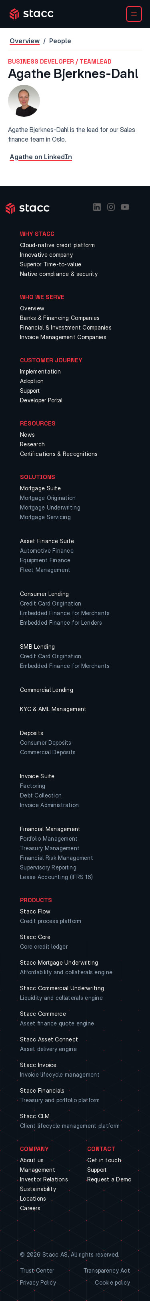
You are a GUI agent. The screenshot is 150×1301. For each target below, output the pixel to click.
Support (30, 390)
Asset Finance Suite (47, 541)
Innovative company (46, 254)
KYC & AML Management (53, 708)
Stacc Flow (35, 911)
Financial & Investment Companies (66, 327)
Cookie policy (112, 1282)
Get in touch (104, 1160)
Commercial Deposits (48, 752)
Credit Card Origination (50, 603)
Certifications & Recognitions (59, 453)
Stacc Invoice (38, 1064)
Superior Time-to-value (50, 264)
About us (32, 1160)
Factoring (33, 785)
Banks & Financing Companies (60, 317)
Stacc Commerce (43, 1013)
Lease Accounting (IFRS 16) (56, 876)
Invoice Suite (37, 776)
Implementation (40, 371)
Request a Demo (109, 1179)
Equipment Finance (45, 560)
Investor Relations (44, 1179)
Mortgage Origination (48, 497)
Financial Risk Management (56, 857)
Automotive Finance (47, 550)
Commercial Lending (46, 689)
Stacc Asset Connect (49, 1039)
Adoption (32, 381)
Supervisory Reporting (48, 867)
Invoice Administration (49, 804)
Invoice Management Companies (63, 337)
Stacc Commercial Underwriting (62, 988)
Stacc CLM (35, 1116)
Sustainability (38, 1188)
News (27, 434)
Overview (25, 41)
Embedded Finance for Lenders (61, 622)
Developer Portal (41, 400)
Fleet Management (45, 569)
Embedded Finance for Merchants (65, 613)
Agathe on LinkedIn (41, 157)
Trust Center (37, 1270)
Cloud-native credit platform (57, 245)
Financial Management (50, 828)
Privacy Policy (38, 1282)
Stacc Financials (42, 1090)
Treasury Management (50, 848)
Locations (33, 1198)
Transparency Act (106, 1270)
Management (37, 1169)
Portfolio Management (49, 838)
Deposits (31, 732)
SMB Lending (37, 646)
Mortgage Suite (40, 488)
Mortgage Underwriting (50, 507)
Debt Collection (41, 795)
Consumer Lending (44, 593)
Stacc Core (35, 936)
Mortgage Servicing (45, 517)
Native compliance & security (59, 273)
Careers (30, 1208)
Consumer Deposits (46, 742)
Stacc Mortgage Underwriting (59, 962)
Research (32, 444)
